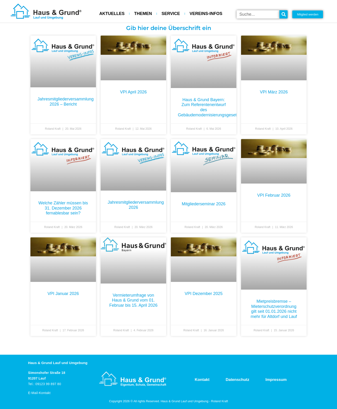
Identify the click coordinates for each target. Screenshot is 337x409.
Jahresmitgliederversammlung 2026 (136, 205)
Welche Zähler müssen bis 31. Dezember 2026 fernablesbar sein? (63, 208)
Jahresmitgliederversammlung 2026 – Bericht (65, 102)
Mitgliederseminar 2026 (203, 204)
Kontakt (202, 379)
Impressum (276, 379)
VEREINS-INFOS (206, 13)
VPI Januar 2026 (63, 293)
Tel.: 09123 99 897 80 (44, 384)
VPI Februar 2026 (273, 195)
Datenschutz (237, 379)
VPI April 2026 (133, 92)
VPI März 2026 (274, 92)
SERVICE (170, 13)
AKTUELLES (112, 13)
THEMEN (143, 13)
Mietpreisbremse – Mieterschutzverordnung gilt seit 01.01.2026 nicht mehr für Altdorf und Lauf (274, 309)
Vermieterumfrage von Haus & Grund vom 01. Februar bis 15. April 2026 (133, 300)
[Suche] (283, 14)
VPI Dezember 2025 (204, 293)
